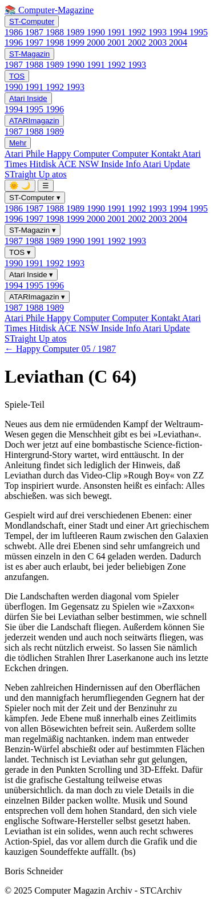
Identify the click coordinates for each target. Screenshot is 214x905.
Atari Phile (26, 154)
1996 (15, 42)
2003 (158, 42)
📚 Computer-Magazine (49, 10)
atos (59, 174)
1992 (138, 32)
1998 (56, 42)
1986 (15, 32)
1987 (35, 32)
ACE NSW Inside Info (100, 164)
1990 (97, 32)
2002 (138, 42)
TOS (17, 76)
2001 (117, 42)
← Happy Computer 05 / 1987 (60, 349)
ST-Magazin (29, 54)
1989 (76, 32)
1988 (56, 32)
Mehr (17, 143)
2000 (97, 42)
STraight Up (28, 174)
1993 (158, 32)
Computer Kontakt (147, 154)
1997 (35, 42)
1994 (179, 32)
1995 (198, 32)
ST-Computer (31, 21)
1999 (76, 42)
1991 (117, 32)
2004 (178, 42)
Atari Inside (28, 98)
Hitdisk (43, 164)
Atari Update (166, 164)
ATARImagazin (34, 120)
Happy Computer (79, 154)
